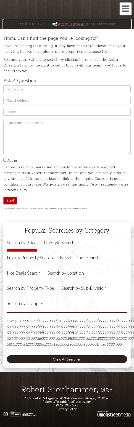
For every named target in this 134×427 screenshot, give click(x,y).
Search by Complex (25, 303)
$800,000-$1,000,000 (24, 344)
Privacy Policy (15, 190)
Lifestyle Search (59, 242)
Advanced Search (73, 24)
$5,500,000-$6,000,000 (85, 326)
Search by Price (22, 242)
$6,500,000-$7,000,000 (25, 326)
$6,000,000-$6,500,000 (55, 326)
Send (10, 200)
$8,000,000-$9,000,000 (85, 320)
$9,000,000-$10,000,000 (56, 320)
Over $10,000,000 (20, 320)
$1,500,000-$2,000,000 (85, 338)
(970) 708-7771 (67, 405)
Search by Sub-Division (83, 288)
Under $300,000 (109, 344)
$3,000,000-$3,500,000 (115, 332)
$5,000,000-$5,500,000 (115, 326)
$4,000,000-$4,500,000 (25, 332)
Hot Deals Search (23, 273)
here (83, 60)
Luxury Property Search (30, 257)
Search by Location (65, 273)
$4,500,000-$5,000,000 (55, 332)
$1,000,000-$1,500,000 (115, 338)
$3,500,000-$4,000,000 (85, 332)
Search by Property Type (30, 288)
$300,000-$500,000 (82, 344)
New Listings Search (79, 257)
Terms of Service (73, 208)
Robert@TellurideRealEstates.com (67, 401)
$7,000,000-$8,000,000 (115, 320)
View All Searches (67, 359)
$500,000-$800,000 (52, 344)
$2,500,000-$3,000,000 (25, 338)
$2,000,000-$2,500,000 (55, 338)
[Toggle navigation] (125, 9)
